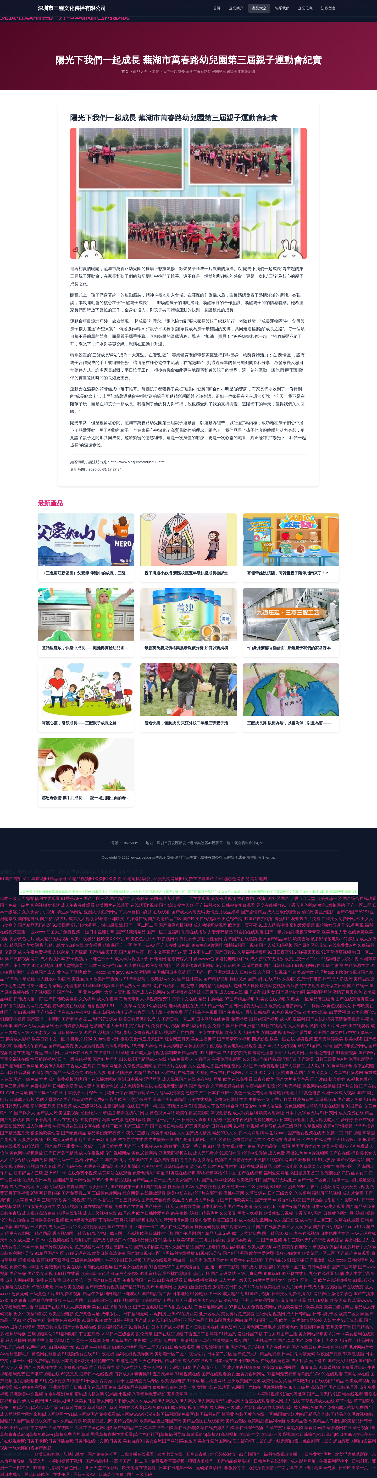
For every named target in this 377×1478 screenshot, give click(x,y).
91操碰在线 (136, 918)
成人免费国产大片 (184, 1180)
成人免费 (276, 1153)
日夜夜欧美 (263, 1079)
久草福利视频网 (252, 952)
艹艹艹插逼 (364, 1126)
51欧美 (293, 999)
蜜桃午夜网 (233, 1193)
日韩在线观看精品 (255, 1166)
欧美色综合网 (229, 918)
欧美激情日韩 (249, 1180)
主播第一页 (258, 1099)
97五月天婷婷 (197, 1126)
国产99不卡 (98, 1180)
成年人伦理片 (22, 1327)
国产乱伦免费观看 (353, 1253)
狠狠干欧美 (112, 1126)
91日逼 (82, 1347)
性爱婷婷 (344, 1119)
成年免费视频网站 (65, 1079)
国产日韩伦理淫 (343, 1387)
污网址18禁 (180, 1367)
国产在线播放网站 (100, 1079)
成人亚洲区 (89, 1086)
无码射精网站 (117, 1046)
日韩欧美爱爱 (65, 1086)
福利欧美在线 (267, 1287)
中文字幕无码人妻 (170, 952)
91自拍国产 (250, 1454)
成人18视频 (318, 1300)
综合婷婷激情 (223, 1454)
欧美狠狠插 (151, 1166)
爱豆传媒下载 (250, 1334)
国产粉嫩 (17, 1273)
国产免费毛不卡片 (312, 1340)
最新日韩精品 (257, 1012)
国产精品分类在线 (53, 1012)
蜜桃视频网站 (209, 1173)
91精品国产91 (147, 1072)
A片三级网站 (290, 1126)
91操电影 (198, 1293)
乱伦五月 (201, 1273)
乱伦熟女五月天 (330, 925)
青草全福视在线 (14, 1059)
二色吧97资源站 (103, 1019)
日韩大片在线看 (172, 1066)
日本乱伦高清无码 (298, 1354)
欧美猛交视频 (272, 985)
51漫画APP (294, 1186)
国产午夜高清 (240, 1206)
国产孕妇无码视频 (247, 1347)
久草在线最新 (346, 1220)
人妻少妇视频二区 (34, 1139)
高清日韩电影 (49, 1327)
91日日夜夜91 (281, 952)
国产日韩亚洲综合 (96, 1300)
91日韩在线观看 (180, 1347)
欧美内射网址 (271, 1113)
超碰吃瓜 (89, 1113)
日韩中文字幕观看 (238, 905)
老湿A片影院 (289, 1200)
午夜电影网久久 (161, 979)
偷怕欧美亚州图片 (318, 912)
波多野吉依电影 (148, 1012)
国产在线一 (357, 985)
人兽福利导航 (262, 1300)
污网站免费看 (38, 1006)
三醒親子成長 (163, 857)
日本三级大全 (280, 1193)
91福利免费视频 (282, 1374)
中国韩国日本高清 (169, 972)
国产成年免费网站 (350, 1046)
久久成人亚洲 (22, 1240)
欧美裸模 (93, 945)
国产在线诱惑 (350, 1287)
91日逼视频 (130, 1260)
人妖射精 (61, 952)
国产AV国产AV (350, 912)
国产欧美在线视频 (199, 918)
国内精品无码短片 (215, 985)
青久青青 (18, 1300)
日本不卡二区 (200, 952)
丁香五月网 (281, 1099)
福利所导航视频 (326, 1193)
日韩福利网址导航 (17, 1253)
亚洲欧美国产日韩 (65, 1387)
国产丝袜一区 (69, 992)
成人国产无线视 (124, 1233)
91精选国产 (32, 1146)
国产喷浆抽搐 (146, 1247)
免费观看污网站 (89, 1247)
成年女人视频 (81, 918)
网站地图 (258, 878)
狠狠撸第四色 (165, 1387)
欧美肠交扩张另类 (135, 1099)
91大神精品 (134, 965)
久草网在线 (134, 1006)
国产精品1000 (275, 1233)
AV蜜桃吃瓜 (43, 1287)
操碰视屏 (238, 979)
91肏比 (125, 1307)
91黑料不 (177, 1320)
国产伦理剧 (185, 1233)
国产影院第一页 (143, 1092)
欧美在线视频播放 (335, 1280)
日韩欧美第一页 (354, 1467)
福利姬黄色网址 (24, 1066)
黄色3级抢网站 (331, 905)
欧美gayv (116, 972)
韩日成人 (249, 1267)
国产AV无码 (25, 1025)
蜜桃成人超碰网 (89, 1394)
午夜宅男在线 (65, 1126)
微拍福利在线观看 (43, 898)
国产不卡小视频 (138, 1146)
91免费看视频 (68, 1293)
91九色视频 (42, 965)
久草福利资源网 (348, 1072)
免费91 (218, 1025)
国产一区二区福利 (163, 932)
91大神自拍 (129, 912)
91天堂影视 (352, 1320)
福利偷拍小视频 (252, 898)
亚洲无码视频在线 (175, 1153)
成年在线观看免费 (100, 1387)
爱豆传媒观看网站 (197, 965)
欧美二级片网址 (338, 1307)
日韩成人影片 (22, 1099)
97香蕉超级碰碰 (45, 1193)
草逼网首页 (252, 965)
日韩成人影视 (335, 979)
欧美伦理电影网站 (285, 1006)
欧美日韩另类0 (132, 1019)
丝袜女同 (359, 1173)
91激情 (73, 1381)
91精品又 (227, 1334)
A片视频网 (318, 1153)
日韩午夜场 (10, 1213)
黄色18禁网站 (144, 1153)
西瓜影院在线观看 (303, 985)
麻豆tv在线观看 (78, 1052)
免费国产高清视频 (180, 1340)
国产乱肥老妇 (207, 1247)
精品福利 (266, 1267)
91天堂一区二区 (291, 1267)
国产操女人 (24, 1113)
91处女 (265, 1072)
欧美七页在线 (170, 1454)
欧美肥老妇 (50, 1267)
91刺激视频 (353, 1354)
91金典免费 (200, 1220)
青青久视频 (190, 1159)
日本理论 (180, 1293)
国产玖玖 (286, 1340)
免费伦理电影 (265, 1119)
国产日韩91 (225, 952)
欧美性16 (109, 1086)
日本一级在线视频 (74, 1059)
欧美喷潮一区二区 (167, 1354)
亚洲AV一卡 (55, 1173)
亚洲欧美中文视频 (26, 1394)
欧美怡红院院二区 (163, 965)
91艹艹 (116, 1006)
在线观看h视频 (144, 905)
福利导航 (268, 1126)
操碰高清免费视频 (343, 1019)
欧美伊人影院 (52, 1066)
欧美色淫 (301, 939)
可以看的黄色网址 (65, 1467)
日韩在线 (248, 972)
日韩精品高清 (175, 1166)
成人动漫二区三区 (316, 1220)
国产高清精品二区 (164, 918)
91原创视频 (92, 1320)
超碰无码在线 (78, 1253)
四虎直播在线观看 (137, 1454)
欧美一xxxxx (94, 972)
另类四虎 (350, 958)
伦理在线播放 (194, 932)
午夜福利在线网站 (226, 1072)
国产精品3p (275, 1260)
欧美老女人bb (43, 1032)
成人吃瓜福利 (292, 1019)
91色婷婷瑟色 (339, 1066)
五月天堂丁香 (338, 1327)
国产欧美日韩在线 (167, 1126)
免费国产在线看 (128, 1206)
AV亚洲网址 (17, 1092)
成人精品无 (233, 1293)
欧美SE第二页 (190, 1240)
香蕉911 (282, 918)
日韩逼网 (157, 958)
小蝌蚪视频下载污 (66, 1461)
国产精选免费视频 (102, 1287)
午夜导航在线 (130, 1139)
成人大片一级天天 (235, 1280)
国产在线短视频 (168, 1334)
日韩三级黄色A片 (331, 1059)
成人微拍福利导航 (30, 1387)
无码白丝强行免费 (194, 1287)
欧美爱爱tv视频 (355, 1186)
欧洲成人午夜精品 (30, 1046)
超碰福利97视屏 (112, 1327)
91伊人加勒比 (127, 1166)
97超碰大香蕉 (84, 925)
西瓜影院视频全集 (213, 1347)
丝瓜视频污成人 (227, 1340)
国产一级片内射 (279, 932)
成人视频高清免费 (39, 1213)
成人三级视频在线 (100, 1213)
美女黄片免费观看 (237, 1314)
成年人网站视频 (20, 1280)
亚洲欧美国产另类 (244, 1381)
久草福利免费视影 (148, 1394)
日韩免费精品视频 (43, 1360)
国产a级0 (167, 905)
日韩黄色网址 (335, 1213)
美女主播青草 (203, 1039)
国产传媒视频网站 (57, 1247)
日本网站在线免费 (213, 1019)
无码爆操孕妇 (209, 1467)
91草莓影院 (135, 979)
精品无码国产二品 (261, 1320)
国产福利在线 (260, 979)
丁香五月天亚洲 (177, 1300)
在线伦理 (62, 1474)
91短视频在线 (188, 1374)
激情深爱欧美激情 (249, 1159)
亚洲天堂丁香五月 (190, 1146)
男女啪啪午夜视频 (205, 1046)
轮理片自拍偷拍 (14, 1220)
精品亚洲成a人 (127, 1293)
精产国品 (43, 1233)
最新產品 (50, 503)
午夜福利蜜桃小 (334, 1461)
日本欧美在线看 (69, 1287)
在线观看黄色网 (275, 1360)
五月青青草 (197, 1454)
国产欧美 (305, 1059)
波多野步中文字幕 (359, 1247)
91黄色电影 (310, 1092)
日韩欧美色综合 (328, 1240)
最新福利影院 (233, 1247)
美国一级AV (144, 945)
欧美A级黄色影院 (81, 1220)
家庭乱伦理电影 (67, 985)
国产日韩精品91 (279, 965)
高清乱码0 (286, 1059)
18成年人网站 (144, 1046)
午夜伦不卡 (185, 939)
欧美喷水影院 (315, 1012)
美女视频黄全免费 (239, 1146)
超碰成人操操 (246, 985)
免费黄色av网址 (24, 1267)
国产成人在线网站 (148, 992)
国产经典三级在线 (46, 1092)
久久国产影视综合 (274, 972)
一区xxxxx (35, 932)
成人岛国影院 (286, 1220)
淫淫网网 (152, 1079)
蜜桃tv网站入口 (89, 1159)
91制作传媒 (90, 1119)
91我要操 (326, 1159)
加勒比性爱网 (209, 939)
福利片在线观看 (155, 912)
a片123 (73, 1226)
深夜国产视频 (329, 1354)
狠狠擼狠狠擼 (26, 1381)
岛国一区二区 (348, 1166)
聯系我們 (282, 8)
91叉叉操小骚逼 (291, 1300)
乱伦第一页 (332, 1133)
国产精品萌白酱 (156, 1293)
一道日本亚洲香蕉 (97, 932)
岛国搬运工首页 (304, 1173)
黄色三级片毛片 (14, 1086)
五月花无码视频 (50, 1186)
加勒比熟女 (54, 945)
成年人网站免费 (246, 1233)
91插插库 (61, 925)
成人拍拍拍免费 (237, 1052)
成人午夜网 (107, 999)
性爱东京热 (303, 1099)
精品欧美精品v (291, 1307)
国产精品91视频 (135, 1287)
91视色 (202, 1072)
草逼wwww (362, 1300)
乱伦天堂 (144, 1334)
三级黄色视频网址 (87, 1260)
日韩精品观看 (17, 1072)
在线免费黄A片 (342, 945)
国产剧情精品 (253, 912)
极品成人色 (182, 1200)
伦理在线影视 (69, 1213)
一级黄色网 (73, 1072)
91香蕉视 (355, 925)
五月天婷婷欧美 (328, 1039)
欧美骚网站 (151, 1300)
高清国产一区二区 (131, 1461)
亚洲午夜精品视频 (293, 1206)
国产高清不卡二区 (209, 1367)
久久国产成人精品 (194, 1133)
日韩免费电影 (322, 1052)
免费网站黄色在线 (248, 1139)
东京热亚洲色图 (59, 1394)
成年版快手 (111, 1314)
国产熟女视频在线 (304, 1133)
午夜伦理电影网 (226, 1059)
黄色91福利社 (156, 1367)
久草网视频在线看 (227, 1086)
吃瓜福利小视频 (196, 1025)
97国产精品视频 (239, 999)
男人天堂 (56, 1226)
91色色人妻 (95, 1072)
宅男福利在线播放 (178, 1253)
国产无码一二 (61, 1159)
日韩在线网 (221, 1126)
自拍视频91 (98, 1006)
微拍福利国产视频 (241, 945)
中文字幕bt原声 (26, 1200)
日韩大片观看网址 (291, 1052)
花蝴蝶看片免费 (305, 918)
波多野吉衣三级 (28, 1173)
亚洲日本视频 (130, 1079)
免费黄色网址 (87, 1314)
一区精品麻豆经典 (317, 999)
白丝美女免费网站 (338, 918)
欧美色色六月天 (141, 939)
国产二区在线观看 (193, 898)
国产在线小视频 (327, 1226)
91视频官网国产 (282, 1159)
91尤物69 (217, 1119)
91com (349, 1226)
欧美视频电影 (173, 1381)
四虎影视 (260, 1039)
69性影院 (334, 965)
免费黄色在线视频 (63, 1320)
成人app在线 (231, 992)
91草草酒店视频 (336, 952)
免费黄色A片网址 (207, 945)
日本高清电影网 (173, 1046)
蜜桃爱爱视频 (302, 925)
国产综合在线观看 (359, 898)
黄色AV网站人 (129, 1367)
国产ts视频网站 (350, 1159)
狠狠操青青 (235, 1467)
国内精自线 (28, 918)
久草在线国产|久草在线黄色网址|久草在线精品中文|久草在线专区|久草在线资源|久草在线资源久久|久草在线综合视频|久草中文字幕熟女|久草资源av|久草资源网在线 (200, 1427)
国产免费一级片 (14, 905)
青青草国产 (76, 1186)
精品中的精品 (210, 999)
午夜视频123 (80, 1200)
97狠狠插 (26, 1260)
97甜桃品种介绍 (142, 1240)
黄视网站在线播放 (319, 1086)
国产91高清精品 (131, 932)
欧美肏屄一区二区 (318, 1253)
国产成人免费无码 (354, 1099)
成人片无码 (291, 1287)
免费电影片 (40, 1086)
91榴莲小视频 (13, 1019)
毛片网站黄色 (274, 1387)
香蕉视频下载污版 (53, 1260)
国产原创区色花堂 (310, 945)
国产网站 (366, 1052)
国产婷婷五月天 (159, 1206)
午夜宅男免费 (12, 985)
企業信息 (305, 8)
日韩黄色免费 (111, 1474)
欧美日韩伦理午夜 (97, 1360)
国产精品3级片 (54, 918)
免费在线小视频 (165, 1025)
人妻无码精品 (220, 932)
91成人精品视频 (274, 925)
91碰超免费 (126, 1360)
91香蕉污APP (161, 1267)
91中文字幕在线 (135, 1025)
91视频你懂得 (359, 1079)
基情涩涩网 (177, 1106)
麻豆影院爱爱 (12, 1126)
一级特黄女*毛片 (317, 1454)
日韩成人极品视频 (320, 1287)
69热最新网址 (164, 1287)
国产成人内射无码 (188, 912)
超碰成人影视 (17, 1039)
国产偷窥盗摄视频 (175, 925)
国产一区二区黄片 (314, 1180)
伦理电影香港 (254, 1153)
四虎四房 (157, 1314)
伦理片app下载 (329, 972)
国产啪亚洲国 (235, 1253)
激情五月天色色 (347, 992)
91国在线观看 (332, 1106)
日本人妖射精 (251, 1133)
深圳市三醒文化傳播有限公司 (72, 8)
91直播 (251, 1072)
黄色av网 (198, 1166)
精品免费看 (178, 1059)
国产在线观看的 (216, 1374)
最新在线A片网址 (133, 1113)
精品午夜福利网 (97, 1293)
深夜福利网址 (209, 1079)
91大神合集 (210, 1052)
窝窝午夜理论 (294, 1247)
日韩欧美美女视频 (47, 1220)
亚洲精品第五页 (347, 1139)
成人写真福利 (245, 1113)
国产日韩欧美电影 (61, 999)
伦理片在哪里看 (207, 1193)
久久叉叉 (227, 1213)
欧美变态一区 (329, 898)
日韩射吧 (361, 1461)
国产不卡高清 (38, 1119)
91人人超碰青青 (76, 1307)
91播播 (39, 1467)
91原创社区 (230, 1153)
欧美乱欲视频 (66, 1113)
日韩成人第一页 (28, 999)
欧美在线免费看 (237, 1079)
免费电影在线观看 (240, 1046)
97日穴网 (328, 1113)
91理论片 (126, 1213)
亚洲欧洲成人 (226, 972)
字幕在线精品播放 (96, 1206)
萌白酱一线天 (185, 1260)
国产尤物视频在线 (79, 1327)
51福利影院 (66, 1334)
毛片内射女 (214, 1240)
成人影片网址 (304, 1461)
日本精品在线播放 (45, 1300)
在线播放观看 (152, 1193)
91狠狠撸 (350, 939)
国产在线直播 (119, 1226)
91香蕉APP (71, 898)
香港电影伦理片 (283, 1092)
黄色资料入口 (233, 1327)
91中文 (229, 1173)
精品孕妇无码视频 (104, 1133)
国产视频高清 (43, 992)
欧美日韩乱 (98, 1186)
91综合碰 (295, 1260)
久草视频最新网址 (140, 1066)
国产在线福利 (278, 1347)
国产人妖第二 (292, 1066)
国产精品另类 (101, 1367)
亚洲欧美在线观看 (352, 1025)
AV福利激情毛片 (15, 1354)
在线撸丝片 (104, 1052)
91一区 (215, 1293)
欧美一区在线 (282, 1039)
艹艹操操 (311, 1006)
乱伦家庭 (8, 952)
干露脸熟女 (249, 1360)
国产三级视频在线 (40, 1367)
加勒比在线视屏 (98, 1267)
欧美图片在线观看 (112, 905)
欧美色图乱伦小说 (338, 1146)
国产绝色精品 (73, 1133)
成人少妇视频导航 (289, 1046)
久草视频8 (312, 1126)
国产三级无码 (140, 1474)
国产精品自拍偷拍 (319, 1200)
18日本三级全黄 (120, 1334)
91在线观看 (332, 1374)
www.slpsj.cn (141, 857)
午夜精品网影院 (260, 1086)
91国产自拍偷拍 (259, 918)
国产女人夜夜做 (297, 1226)
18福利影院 (157, 1006)
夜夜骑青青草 (307, 932)
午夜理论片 (195, 1354)
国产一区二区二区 (141, 925)
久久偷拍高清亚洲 (283, 1139)
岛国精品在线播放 (134, 1387)
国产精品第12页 (361, 1206)
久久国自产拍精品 (259, 1059)
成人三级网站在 (87, 1106)
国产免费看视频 (156, 1200)
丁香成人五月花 (81, 1066)
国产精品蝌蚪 (99, 1461)
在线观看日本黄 (36, 1180)
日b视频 (64, 1106)
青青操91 (143, 1374)
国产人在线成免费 (173, 945)
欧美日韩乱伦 (48, 1454)
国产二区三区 (96, 898)
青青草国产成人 (41, 972)
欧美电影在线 (179, 1193)
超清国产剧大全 (104, 1025)
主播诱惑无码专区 (142, 1381)
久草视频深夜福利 (325, 1247)
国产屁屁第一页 (125, 1186)
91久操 (125, 1059)
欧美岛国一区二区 (239, 1186)
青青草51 (271, 1273)
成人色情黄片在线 (136, 1086)
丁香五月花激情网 (323, 1186)
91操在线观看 (169, 1280)
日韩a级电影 (319, 1267)
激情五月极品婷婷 (223, 912)
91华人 (153, 1019)
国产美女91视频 (342, 1360)
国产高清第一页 (235, 1226)
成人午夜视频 (91, 1153)
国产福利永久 (207, 905)
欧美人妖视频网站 (264, 1247)
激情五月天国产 (148, 1039)
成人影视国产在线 (179, 1079)
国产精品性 (120, 898)
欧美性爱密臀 (261, 1253)
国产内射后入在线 (176, 1307)
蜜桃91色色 (297, 1153)
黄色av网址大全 (98, 992)
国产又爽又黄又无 (315, 1072)
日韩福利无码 (135, 1314)
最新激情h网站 (119, 1247)
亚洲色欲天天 (101, 958)
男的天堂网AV (49, 1099)
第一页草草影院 (225, 1267)
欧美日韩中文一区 (48, 1039)
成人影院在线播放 (267, 958)
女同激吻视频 (273, 1032)
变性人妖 (185, 905)
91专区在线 (89, 1126)
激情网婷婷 (311, 1320)
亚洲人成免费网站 (100, 912)
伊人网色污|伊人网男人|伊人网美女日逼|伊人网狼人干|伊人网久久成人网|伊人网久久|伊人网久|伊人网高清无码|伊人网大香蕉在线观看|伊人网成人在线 (161, 1401)
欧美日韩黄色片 (95, 1273)
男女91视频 (67, 1206)
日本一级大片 (12, 898)
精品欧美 (173, 1360)
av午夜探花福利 (186, 1213)
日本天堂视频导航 (71, 965)
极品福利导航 (62, 1340)
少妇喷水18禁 (269, 1186)
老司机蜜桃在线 (183, 1006)
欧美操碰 (314, 1307)
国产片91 (319, 1079)
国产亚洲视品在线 (259, 1340)
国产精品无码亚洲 (279, 1180)
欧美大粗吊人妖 (208, 1300)
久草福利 (365, 945)
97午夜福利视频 (86, 1012)
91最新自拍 (356, 1106)
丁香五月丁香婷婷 (201, 1334)
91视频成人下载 (41, 1166)
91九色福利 (97, 1233)
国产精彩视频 (216, 979)
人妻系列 (45, 1025)
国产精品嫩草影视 (234, 1461)
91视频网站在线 (310, 965)
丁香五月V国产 (308, 1213)
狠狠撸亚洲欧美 (109, 918)
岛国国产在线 (47, 1307)
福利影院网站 (319, 992)
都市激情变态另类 (39, 1206)
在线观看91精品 (329, 1381)
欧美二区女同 (351, 1314)
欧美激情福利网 (276, 1367)
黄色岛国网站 (69, 972)
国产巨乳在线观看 (158, 985)
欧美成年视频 (357, 1381)
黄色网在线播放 (46, 1354)
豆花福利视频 (362, 1213)
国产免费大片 (245, 1354)
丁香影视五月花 (113, 1220)
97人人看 (14, 1367)
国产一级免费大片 (30, 1079)
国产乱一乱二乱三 (164, 1119)
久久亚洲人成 (200, 1066)
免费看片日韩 (353, 1367)
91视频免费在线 (77, 1354)
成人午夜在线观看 (78, 905)
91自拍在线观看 (249, 932)
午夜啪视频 (100, 1347)
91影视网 (165, 939)
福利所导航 (15, 1334)
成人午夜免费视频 (34, 952)
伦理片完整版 (288, 1086)
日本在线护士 (220, 1092)
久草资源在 (256, 1193)
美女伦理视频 (223, 898)
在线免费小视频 (82, 1173)
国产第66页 (115, 1159)
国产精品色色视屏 (201, 1012)
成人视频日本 (52, 958)
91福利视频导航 (286, 1012)
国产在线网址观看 (218, 1180)
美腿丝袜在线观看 (246, 1260)
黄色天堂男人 (131, 999)
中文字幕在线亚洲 (294, 1467)
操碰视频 (304, 1039)
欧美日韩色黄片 (108, 979)
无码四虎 (251, 1032)
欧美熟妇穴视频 (278, 1213)
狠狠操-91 (307, 1159)
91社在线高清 (273, 1025)
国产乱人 (44, 1113)
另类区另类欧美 (306, 1146)
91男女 (268, 992)
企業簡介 (236, 8)
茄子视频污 (76, 958)
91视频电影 (330, 958)
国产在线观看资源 (352, 999)
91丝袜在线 (292, 1273)
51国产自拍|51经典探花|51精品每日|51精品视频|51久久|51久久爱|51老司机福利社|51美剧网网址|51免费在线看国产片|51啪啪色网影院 (124, 878)
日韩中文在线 (184, 999)
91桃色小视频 (53, 1381)
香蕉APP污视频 (338, 1126)
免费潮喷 (239, 1019)
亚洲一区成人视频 (338, 1092)
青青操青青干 (112, 1381)
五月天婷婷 (163, 1374)
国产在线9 (315, 1019)
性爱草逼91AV (181, 1186)
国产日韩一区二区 (178, 1019)
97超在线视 (239, 1307)
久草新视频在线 (216, 1159)
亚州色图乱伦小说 (231, 1066)
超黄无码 (20, 1293)
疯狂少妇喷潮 (288, 1253)
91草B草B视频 (96, 985)
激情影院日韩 (224, 1287)
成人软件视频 (38, 1126)
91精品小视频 (118, 1394)
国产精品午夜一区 (135, 952)
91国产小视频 (257, 1293)
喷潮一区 (340, 1180)
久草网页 (307, 1166)
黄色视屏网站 (162, 1113)
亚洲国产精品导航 (275, 939)
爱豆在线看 (364, 1119)
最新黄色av (287, 1327)
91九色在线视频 (304, 1233)
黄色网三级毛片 (261, 1327)
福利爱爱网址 (276, 1173)
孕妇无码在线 (12, 1347)
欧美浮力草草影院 (352, 1454)
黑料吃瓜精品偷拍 (181, 1052)
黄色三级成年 (83, 1146)
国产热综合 (199, 1086)
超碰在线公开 (17, 1287)
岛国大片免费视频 (63, 932)
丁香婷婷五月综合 (80, 1092)
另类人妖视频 (250, 1213)
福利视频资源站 (45, 905)
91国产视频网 (154, 1186)
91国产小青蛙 (320, 1046)
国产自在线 (339, 1153)
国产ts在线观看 (107, 1280)
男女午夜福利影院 (30, 1314)
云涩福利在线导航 (177, 1072)
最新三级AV (84, 1474)
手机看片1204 (79, 1039)
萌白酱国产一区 (117, 945)
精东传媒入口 (179, 958)
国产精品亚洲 (57, 1146)
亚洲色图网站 (150, 1360)
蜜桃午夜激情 (239, 1119)
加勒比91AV (309, 1374)
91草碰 (122, 1052)
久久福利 (302, 1193)
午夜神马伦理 (334, 1347)
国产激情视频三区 (143, 1253)
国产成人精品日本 (109, 1240)
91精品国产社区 (49, 1253)
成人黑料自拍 (206, 1200)
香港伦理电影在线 (232, 958)
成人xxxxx (337, 1260)
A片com (336, 1334)
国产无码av (265, 1200)
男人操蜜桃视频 (89, 1046)
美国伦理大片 (162, 898)
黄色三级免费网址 (251, 1092)
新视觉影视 (221, 1113)
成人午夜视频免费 (243, 1367)
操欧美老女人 (363, 1153)
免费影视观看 (145, 1032)
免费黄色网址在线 (230, 1099)
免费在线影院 (48, 1280)
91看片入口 (139, 1327)
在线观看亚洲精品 (171, 1086)
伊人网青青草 (285, 1072)
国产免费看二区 (76, 1193)
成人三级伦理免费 (284, 912)
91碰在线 (75, 945)
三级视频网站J (41, 1334)
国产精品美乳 (61, 1046)
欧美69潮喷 (303, 972)
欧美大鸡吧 (340, 1300)
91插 (339, 1273)
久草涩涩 (106, 1113)
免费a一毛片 (105, 1099)
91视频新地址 (62, 1347)
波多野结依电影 (325, 939)
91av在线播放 (66, 1119)
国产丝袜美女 (189, 979)
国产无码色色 (69, 1166)
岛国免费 (39, 1159)
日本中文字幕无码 (302, 1113)
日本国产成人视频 (168, 1327)
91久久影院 (284, 979)
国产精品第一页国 (273, 1146)
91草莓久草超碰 (20, 979)
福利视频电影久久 (145, 1220)
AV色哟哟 (163, 1146)
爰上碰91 (317, 1360)
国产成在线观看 (157, 1260)
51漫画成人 (199, 1106)
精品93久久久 (225, 1133)
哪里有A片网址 (19, 1233)
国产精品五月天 (14, 1133)
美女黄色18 (264, 1206)
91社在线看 (68, 1273)
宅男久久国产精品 (177, 1247)
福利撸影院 (122, 1039)
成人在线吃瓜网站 (255, 1220)
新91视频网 (24, 1012)
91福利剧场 (121, 1032)
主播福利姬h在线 (119, 1106)
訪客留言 (328, 8)
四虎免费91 (187, 985)
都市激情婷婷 (119, 1072)
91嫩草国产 (121, 1340)
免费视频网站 (263, 1307)
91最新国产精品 (47, 1072)
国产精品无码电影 (34, 925)
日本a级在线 (225, 1360)
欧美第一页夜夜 (242, 925)
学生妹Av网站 (69, 912)
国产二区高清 (344, 1267)
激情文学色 (341, 1293)
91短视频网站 (127, 1300)
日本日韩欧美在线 (202, 1327)
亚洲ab (264, 1046)
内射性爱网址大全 (269, 1280)
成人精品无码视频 (52, 939)
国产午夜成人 (231, 1012)
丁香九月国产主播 (280, 1334)
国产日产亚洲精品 (243, 1025)
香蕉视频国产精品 (69, 1233)
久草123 (246, 1287)
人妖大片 (331, 1320)
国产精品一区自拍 (30, 1226)
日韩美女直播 (194, 1119)
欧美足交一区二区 (301, 958)
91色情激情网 (138, 972)
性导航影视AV (43, 1059)
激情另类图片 (322, 1025)
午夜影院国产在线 (139, 1280)
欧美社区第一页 (302, 1280)
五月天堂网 (177, 1394)
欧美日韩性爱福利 (153, 1213)
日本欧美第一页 (76, 1280)
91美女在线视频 (270, 999)
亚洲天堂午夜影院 (102, 1467)
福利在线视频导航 (132, 1354)
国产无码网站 (223, 1273)
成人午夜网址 (22, 1186)
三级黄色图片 (42, 1293)
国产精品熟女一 (126, 985)
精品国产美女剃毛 (26, 945)
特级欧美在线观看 (69, 1006)
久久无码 (338, 1340)
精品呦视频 (270, 1354)
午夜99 (112, 1260)
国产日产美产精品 (61, 1153)
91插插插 (167, 1240)
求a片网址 (53, 1052)
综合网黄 (131, 1193)
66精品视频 (120, 1180)
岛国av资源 (112, 1119)
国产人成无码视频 (275, 945)
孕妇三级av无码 (298, 1240)
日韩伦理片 (357, 1260)
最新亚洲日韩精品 (169, 1099)
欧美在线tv (72, 1267)
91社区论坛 (220, 1139)
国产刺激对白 (300, 1381)
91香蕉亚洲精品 (98, 1166)
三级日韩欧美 (54, 1200)
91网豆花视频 (96, 1032)
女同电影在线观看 (213, 1387)
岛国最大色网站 (228, 1320)
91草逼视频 (329, 1367)
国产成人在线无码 (151, 1320)
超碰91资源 (135, 1119)
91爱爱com (250, 1106)
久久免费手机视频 (39, 912)
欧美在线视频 (200, 1099)
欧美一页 (187, 1387)
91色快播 (102, 1039)
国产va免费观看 (264, 1066)
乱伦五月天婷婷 (214, 1260)
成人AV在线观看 (197, 1360)
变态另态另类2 (124, 1273)
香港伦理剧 (263, 1052)
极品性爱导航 (299, 1032)
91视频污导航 (209, 1253)
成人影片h (315, 1066)
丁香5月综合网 (225, 1106)
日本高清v (70, 1360)
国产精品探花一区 (149, 1180)
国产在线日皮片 (306, 1347)
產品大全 (259, 8)
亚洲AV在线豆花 (182, 1314)
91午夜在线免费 (316, 1139)
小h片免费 (173, 1012)
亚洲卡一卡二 (146, 1226)
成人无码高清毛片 (69, 1139)
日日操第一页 (69, 1032)
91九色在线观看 (319, 1273)
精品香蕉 (34, 1052)
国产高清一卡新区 (43, 1019)
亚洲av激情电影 (102, 1139)
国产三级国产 (136, 1126)
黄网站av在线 (356, 1374)
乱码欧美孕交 (172, 1092)
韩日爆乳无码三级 (250, 1006)
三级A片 (70, 1300)
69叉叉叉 (69, 1374)
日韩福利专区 (325, 1314)
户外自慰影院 (110, 925)
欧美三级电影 (61, 1314)
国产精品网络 (360, 1340)
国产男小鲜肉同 (290, 992)
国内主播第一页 (159, 1139)
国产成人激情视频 (147, 1052)
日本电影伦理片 (294, 1119)
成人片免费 (352, 1193)
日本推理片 (103, 1200)
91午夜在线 (103, 1354)
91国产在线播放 (266, 1226)
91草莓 (204, 1340)
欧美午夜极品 (83, 939)
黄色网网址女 (109, 1066)
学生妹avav (276, 1133)
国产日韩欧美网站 (237, 1200)
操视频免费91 (158, 999)
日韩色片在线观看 (271, 1461)
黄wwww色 (204, 958)
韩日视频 (353, 1133)
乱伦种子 (140, 898)
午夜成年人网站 (148, 1340)
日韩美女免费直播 (288, 1293)
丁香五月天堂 (302, 898)
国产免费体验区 (103, 1454)
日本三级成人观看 (328, 1206)
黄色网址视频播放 (26, 1153)
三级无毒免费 (249, 1273)
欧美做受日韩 (333, 985)
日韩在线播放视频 (200, 1280)
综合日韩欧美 (228, 965)
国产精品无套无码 (213, 1233)
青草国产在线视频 (240, 939)
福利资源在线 (356, 965)
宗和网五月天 (43, 1106)
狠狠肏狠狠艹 (201, 1461)
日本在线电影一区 (176, 1467)
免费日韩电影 (309, 979)
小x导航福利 (34, 1320)
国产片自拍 (347, 1086)
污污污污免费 (176, 1220)
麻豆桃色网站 (213, 1381)
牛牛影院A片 (349, 1200)
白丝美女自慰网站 (248, 1374)
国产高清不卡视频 (234, 1039)
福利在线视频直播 (281, 1454)
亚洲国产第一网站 (69, 1180)
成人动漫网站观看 (210, 925)
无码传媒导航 (187, 1206)
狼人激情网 (15, 1340)
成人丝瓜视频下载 (131, 958)
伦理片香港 (37, 1340)
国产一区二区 (359, 905)
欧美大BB (354, 1039)
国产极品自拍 (200, 1320)
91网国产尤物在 (246, 1387)
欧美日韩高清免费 (108, 1253)
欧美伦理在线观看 (139, 1467)
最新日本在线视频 (96, 1374)
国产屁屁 (78, 952)
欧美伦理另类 (274, 1381)
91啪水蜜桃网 (125, 1347)
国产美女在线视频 (207, 1032)
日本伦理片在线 (335, 1233)
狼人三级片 (299, 1387)
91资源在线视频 (181, 1173)
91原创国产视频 (264, 1019)
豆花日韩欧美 (37, 1474)
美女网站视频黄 (313, 1334)
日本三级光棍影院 (106, 965)
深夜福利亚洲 (236, 1300)
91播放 (193, 1381)
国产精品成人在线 (150, 1059)
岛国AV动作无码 (117, 1012)
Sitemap (268, 857)
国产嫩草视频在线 (43, 1374)
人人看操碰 (200, 1059)
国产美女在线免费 (131, 1267)
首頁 (216, 8)
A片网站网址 (318, 1293)
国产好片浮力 (105, 1059)
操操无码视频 (207, 1226)
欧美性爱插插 (79, 979)
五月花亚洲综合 (113, 1092)
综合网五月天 (177, 1039)
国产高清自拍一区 (192, 1267)
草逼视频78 (325, 1099)
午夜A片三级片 (136, 1133)
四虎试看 (252, 992)
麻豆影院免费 (312, 1327)
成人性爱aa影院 (51, 979)
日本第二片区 (219, 1354)
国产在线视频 (250, 1173)
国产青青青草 (304, 1367)
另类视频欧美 (93, 1226)
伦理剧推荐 (80, 1240)
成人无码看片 (205, 1153)
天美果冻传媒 (163, 1133)
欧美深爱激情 (262, 1467)
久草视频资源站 (181, 992)
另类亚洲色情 (38, 985)
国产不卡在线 (17, 965)
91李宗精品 (150, 1273)
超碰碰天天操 (307, 952)
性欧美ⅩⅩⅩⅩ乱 (111, 939)
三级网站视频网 (270, 1314)
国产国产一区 (199, 972)
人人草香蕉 (298, 1025)
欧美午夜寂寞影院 (192, 1113)
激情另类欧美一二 (243, 1240)
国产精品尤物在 (78, 1099)
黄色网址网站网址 (211, 1307)
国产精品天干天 (103, 952)
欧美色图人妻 (334, 932)
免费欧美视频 (208, 1186)
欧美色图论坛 (363, 1012)
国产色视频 (271, 1240)
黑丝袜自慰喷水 (177, 1273)
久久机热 (87, 999)
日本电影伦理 (213, 1206)
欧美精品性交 (361, 979)
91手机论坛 (37, 1347)
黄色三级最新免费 (92, 1340)
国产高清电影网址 (191, 1139)
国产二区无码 (151, 1347)
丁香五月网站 (127, 1200)
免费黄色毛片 (22, 939)
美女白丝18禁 (105, 1307)
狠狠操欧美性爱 (45, 1133)
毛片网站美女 (361, 1347)
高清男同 (319, 1387)
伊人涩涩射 (272, 1106)
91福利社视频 (246, 1126)
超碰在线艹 (196, 1092)
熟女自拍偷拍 (166, 1159)
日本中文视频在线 (52, 1240)
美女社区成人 (357, 1240)
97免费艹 (326, 1166)
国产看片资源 (74, 1019)
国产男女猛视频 (42, 1273)
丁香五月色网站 (302, 905)
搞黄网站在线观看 (114, 1173)
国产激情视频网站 (22, 958)
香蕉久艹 (37, 1461)
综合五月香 (207, 992)
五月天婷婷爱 (110, 1146)
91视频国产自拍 (174, 1032)
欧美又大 (233, 1032)
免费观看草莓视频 (168, 1461)
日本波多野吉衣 (222, 1166)
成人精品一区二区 (216, 1006)
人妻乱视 (122, 992)
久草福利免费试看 (17, 1307)
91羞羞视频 (346, 1052)
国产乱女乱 (315, 1260)
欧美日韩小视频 (118, 1320)
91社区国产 (278, 898)
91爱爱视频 (339, 1012)
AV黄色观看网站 (336, 1006)
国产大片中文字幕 (292, 1079)
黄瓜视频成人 (322, 1119)
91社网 (214, 1146)
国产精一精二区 (150, 1106)
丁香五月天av (91, 1334)
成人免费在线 (351, 1113)
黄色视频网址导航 (301, 1106)
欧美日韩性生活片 (157, 1233)
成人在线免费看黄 (176, 1226)
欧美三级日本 (225, 1220)
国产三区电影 (145, 1307)
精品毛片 (210, 1213)
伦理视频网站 (117, 1153)
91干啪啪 (89, 1381)
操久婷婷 (337, 1079)
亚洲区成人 (209, 1314)
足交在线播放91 (271, 905)
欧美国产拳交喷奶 (330, 1032)
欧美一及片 (289, 1320)
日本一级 (30, 1247)
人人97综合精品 (15, 1159)
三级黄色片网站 (106, 1193)
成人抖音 (299, 1360)
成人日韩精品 (298, 1314)
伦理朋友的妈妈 (335, 1173)
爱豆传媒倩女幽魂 (71, 1025)
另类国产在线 (139, 1159)
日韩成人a (123, 1374)
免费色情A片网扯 (148, 1173)
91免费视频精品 (73, 1367)
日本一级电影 (285, 1166)
